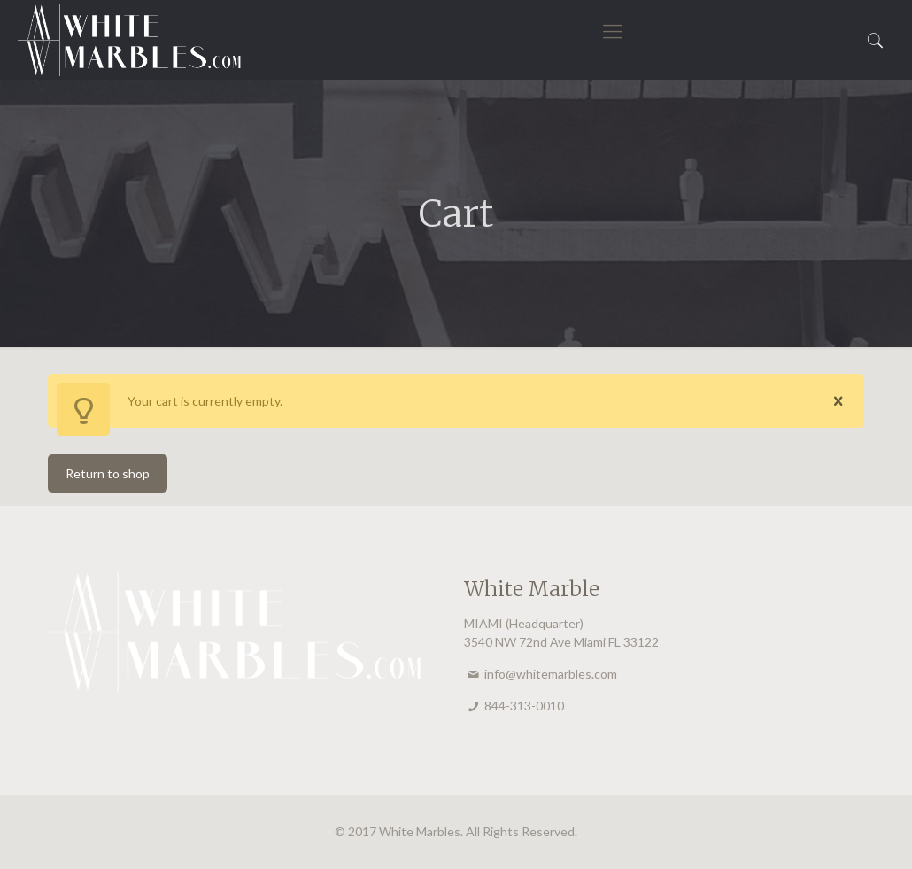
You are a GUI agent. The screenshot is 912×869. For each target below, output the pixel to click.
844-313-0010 (524, 705)
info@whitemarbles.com (550, 673)
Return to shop (108, 473)
